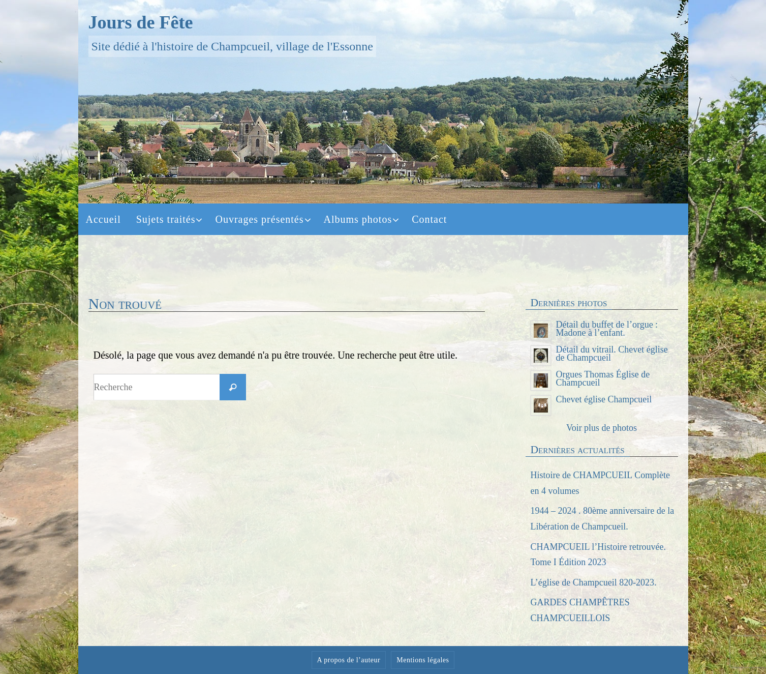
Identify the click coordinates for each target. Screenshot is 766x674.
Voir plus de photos (601, 428)
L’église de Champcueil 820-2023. (594, 582)
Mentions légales (422, 660)
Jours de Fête (140, 22)
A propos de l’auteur (349, 660)
